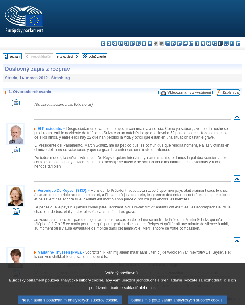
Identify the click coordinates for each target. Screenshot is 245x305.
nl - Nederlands (197, 43)
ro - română (214, 43)
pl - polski (203, 43)
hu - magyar (185, 43)
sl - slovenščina (226, 43)
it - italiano (167, 43)
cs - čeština (114, 43)
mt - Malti (191, 43)
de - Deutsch (126, 43)
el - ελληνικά (138, 43)
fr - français (150, 43)
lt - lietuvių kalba (179, 43)
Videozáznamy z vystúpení (189, 92)
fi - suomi (232, 43)
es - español (109, 43)
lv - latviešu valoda (173, 43)
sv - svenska (238, 43)
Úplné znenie (97, 56)
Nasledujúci (65, 56)
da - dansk (120, 43)
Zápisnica (230, 92)
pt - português (208, 43)
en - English (144, 43)
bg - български (103, 43)
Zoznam (15, 56)
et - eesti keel (132, 43)
